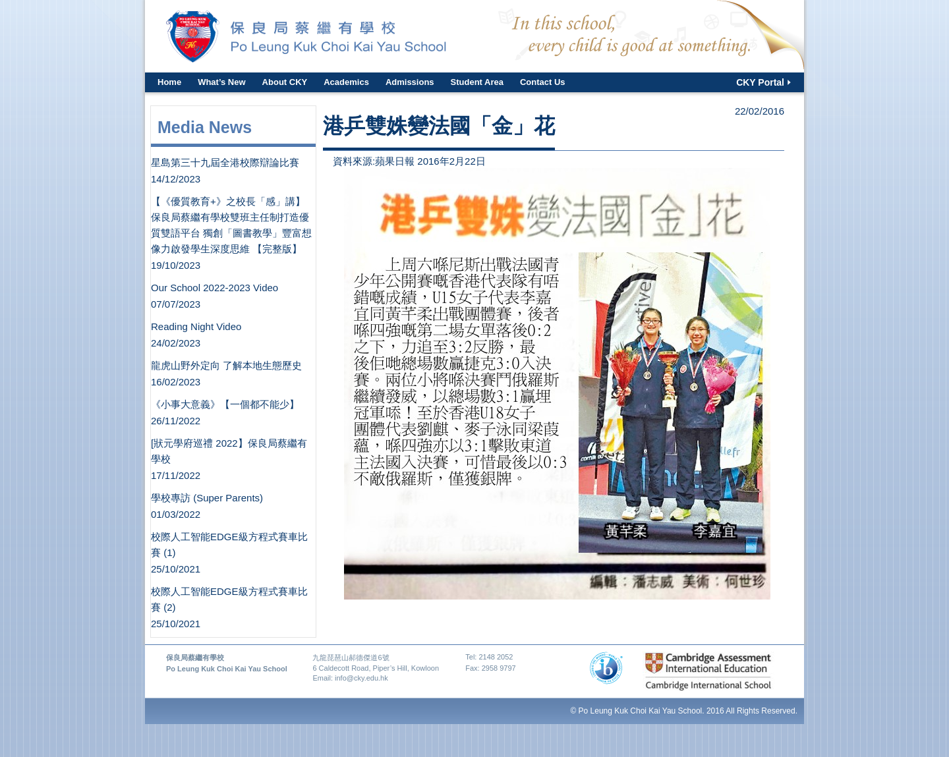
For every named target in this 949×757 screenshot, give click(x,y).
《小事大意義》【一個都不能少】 (225, 404)
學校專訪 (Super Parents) (207, 497)
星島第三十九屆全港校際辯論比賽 (225, 162)
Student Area (477, 82)
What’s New (221, 82)
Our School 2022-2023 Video (214, 287)
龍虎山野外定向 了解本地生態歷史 (226, 365)
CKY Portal (760, 82)
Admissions (410, 82)
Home (169, 82)
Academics (346, 82)
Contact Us (542, 82)
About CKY (285, 82)
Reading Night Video (196, 326)
